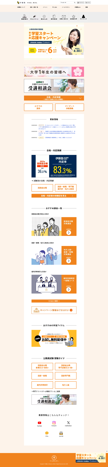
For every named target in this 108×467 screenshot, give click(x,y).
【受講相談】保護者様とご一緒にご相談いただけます (58, 137)
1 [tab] (49, 58)
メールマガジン (66, 7)
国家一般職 (42, 376)
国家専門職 (65, 376)
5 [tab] (56, 58)
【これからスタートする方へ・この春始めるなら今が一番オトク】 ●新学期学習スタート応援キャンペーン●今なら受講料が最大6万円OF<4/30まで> (57, 127)
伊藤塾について (21, 7)
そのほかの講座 (54, 301)
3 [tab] (53, 58)
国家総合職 (42, 188)
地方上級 (65, 385)
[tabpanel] (54, 41)
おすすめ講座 (38, 107)
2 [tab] (51, 58)
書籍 (87, 7)
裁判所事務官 (42, 385)
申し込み (54, 7)
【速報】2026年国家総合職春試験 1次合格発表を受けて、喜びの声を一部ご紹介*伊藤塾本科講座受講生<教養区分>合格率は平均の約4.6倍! (57, 133)
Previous (26, 39)
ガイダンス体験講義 (69, 107)
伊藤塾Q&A (78, 7)
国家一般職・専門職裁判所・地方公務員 (66, 188)
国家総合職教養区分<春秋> (42, 366)
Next (82, 39)
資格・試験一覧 (34, 7)
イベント (45, 7)
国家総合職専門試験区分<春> (65, 366)
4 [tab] (54, 58)
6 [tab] (58, 58)
